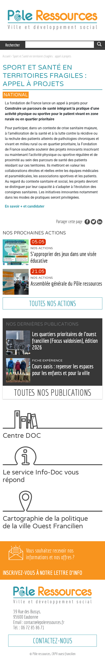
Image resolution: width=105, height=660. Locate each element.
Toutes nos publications (52, 392)
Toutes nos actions (52, 303)
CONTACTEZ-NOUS (52, 641)
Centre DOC (52, 425)
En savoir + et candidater (24, 206)
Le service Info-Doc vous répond (52, 465)
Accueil (6, 56)
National (16, 95)
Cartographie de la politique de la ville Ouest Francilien (52, 510)
